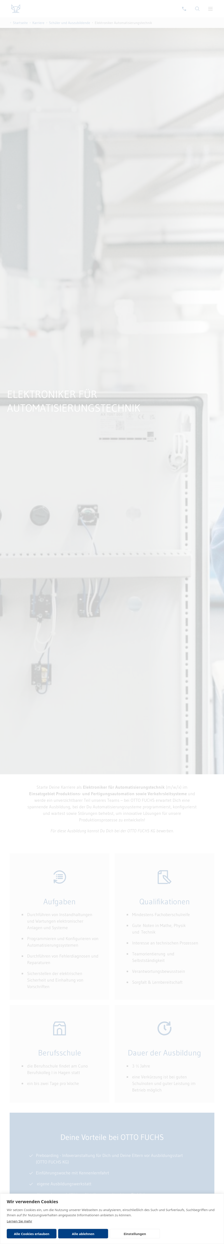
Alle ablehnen (83, 1234)
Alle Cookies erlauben (31, 1234)
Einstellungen (135, 1234)
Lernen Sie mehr (19, 1221)
